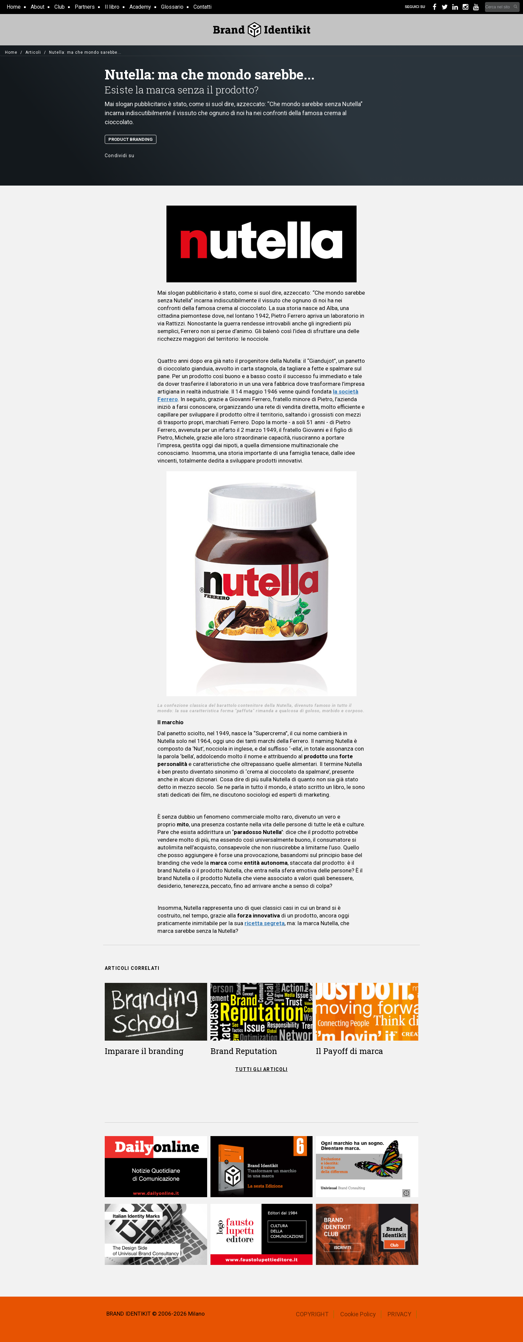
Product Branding (130, 139)
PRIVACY (399, 1314)
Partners (85, 7)
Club (59, 7)
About (37, 7)
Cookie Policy (358, 1314)
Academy (140, 7)
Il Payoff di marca (349, 1051)
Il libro (112, 7)
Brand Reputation (243, 1051)
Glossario (172, 7)
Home (14, 7)
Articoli (33, 52)
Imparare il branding (144, 1051)
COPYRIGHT (312, 1314)
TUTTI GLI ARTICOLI (261, 1069)
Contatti (202, 7)
